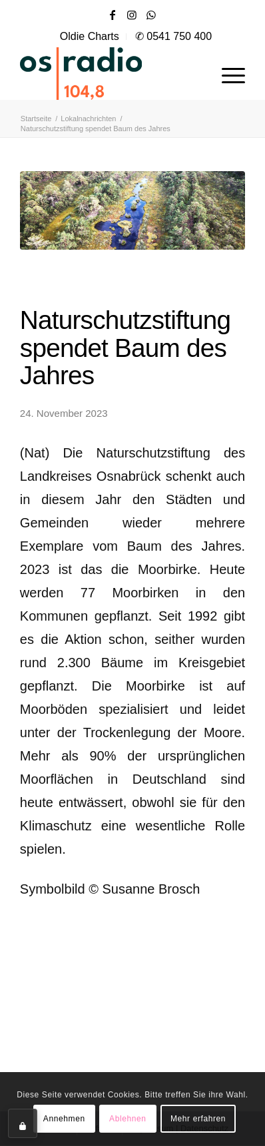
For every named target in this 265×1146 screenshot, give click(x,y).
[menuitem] (90, 36)
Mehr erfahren (198, 1118)
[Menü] (226, 73)
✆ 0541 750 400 (173, 36)
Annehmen (64, 1118)
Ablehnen (127, 1118)
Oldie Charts (89, 36)
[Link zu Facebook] (113, 15)
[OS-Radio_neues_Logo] (110, 73)
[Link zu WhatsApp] (151, 15)
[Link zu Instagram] (132, 15)
